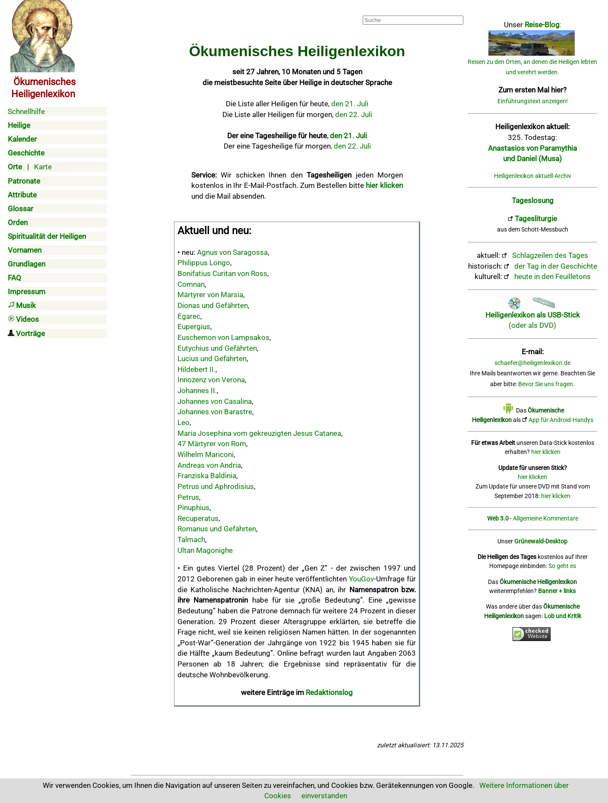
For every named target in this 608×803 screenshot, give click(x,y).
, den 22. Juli (351, 146)
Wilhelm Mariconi (205, 454)
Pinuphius (193, 507)
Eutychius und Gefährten (217, 348)
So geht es (562, 566)
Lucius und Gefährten (212, 358)
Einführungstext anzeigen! (532, 101)
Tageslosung (533, 200)
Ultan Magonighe (205, 550)
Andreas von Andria (209, 465)
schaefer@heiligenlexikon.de (532, 363)
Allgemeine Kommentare (545, 518)
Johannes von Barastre (214, 411)
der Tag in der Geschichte (555, 266)
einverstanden (324, 795)
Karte (43, 166)
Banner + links (557, 591)
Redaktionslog (329, 692)
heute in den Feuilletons (552, 276)
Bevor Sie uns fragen (545, 384)
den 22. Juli (353, 114)
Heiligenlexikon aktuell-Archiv (532, 176)
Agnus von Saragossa (232, 252)
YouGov (361, 578)
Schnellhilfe (26, 111)
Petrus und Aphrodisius (215, 486)
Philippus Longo (203, 262)
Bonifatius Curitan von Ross (222, 273)
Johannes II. (197, 390)
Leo (183, 422)
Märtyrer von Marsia (210, 294)
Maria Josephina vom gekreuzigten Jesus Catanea (259, 433)
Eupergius (193, 326)
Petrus (188, 497)
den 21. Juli (349, 103)
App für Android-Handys (561, 420)
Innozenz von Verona (211, 379)
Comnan (191, 284)
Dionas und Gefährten (212, 305)
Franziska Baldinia (206, 475)
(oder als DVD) (532, 315)
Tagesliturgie (536, 218)
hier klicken (545, 452)
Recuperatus (197, 518)
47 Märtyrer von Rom (211, 443)
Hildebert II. (196, 369)
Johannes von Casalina (214, 401)
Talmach (191, 539)
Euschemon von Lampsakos (223, 337)
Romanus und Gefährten (216, 528)
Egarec (188, 316)
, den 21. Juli (347, 135)
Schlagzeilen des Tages (550, 255)
